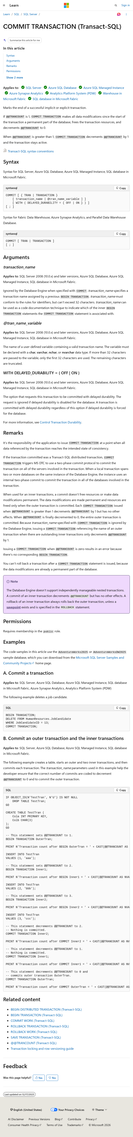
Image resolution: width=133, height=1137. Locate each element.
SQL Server (30, 14)
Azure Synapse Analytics (26, 93)
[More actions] (126, 14)
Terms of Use (54, 1125)
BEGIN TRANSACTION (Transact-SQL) (37, 1015)
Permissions (13, 71)
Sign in (125, 5)
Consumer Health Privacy (23, 1125)
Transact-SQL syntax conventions (31, 151)
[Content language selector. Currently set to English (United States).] (26, 1110)
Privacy (90, 1119)
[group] (66, 892)
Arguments (13, 61)
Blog (57, 1119)
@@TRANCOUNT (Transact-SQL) (34, 1043)
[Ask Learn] (119, 14)
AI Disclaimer (16, 1119)
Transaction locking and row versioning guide (42, 1048)
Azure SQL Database (62, 87)
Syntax (10, 55)
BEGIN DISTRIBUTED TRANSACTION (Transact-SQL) (46, 1009)
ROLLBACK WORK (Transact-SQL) (34, 1032)
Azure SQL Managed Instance (103, 87)
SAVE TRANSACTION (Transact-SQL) (36, 1037)
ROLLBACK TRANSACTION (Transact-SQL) (40, 1026)
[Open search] (116, 5)
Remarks (11, 66)
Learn (6, 14)
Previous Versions (39, 1119)
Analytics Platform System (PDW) (73, 93)
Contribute (74, 1119)
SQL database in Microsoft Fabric (55, 99)
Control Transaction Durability (60, 422)
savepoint (14, 607)
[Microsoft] (66, 5)
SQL (16, 14)
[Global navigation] (4, 5)
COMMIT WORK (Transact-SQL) (32, 1020)
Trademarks (74, 1125)
